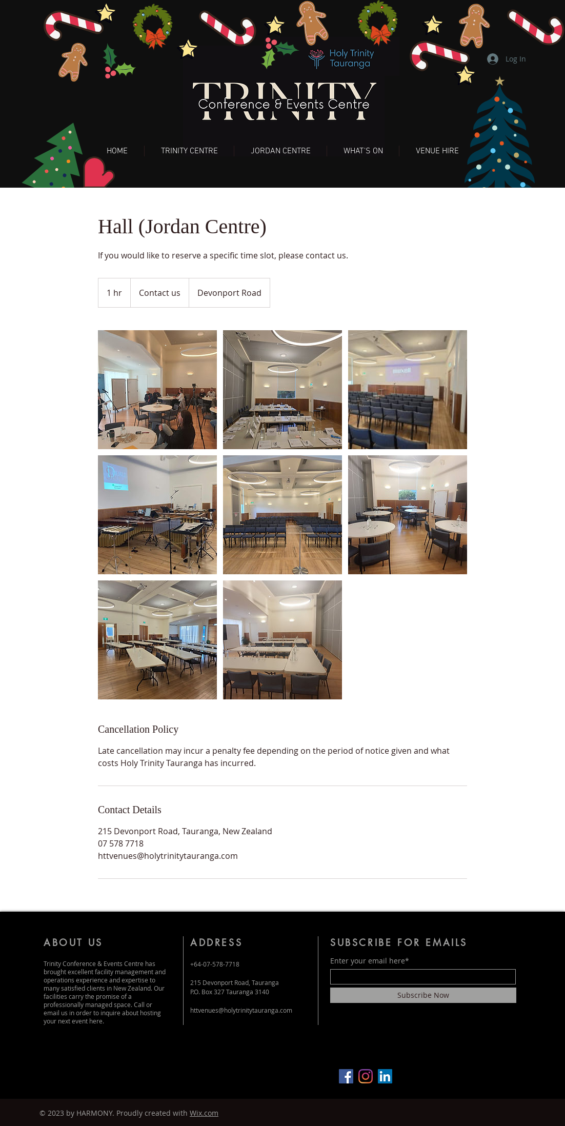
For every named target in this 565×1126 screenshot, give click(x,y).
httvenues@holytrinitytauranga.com (241, 1010)
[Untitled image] (157, 389)
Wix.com (204, 1113)
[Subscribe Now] (423, 995)
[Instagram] (365, 1076)
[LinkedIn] (385, 1076)
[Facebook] (346, 1076)
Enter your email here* (369, 960)
